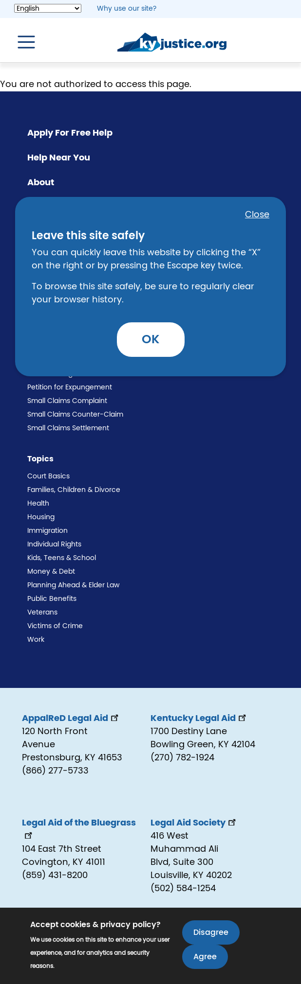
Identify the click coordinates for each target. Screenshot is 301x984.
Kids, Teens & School (61, 558)
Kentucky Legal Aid (199, 718)
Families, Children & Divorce (73, 490)
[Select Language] (47, 8)
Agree (205, 960)
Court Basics (48, 476)
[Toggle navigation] (21, 42)
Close (257, 215)
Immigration (47, 530)
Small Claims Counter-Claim (75, 414)
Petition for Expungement (69, 387)
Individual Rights (54, 544)
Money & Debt (51, 571)
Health (38, 503)
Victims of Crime (55, 626)
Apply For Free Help (70, 133)
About (40, 182)
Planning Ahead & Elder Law (73, 585)
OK (151, 340)
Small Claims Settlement (68, 428)
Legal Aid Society (194, 823)
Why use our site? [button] (126, 8)
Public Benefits (51, 599)
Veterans (42, 612)
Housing (41, 517)
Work (35, 639)
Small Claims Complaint (67, 401)
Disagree (210, 936)
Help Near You (58, 158)
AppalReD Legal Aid (71, 718)
